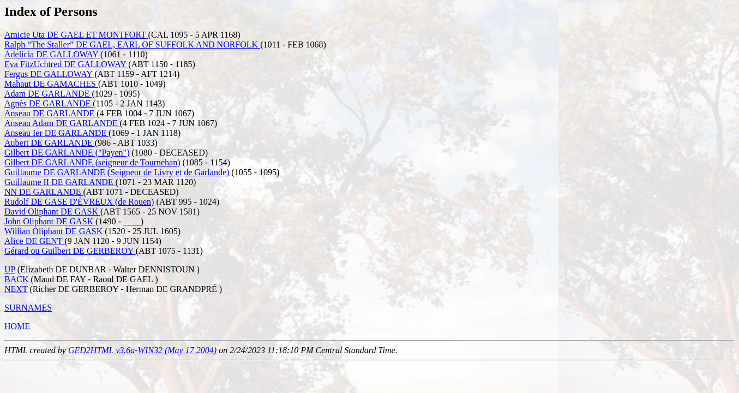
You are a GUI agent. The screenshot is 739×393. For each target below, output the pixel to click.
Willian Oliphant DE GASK (54, 231)
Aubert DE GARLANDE (49, 142)
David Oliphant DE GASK (52, 211)
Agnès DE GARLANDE (48, 103)
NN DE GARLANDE (43, 191)
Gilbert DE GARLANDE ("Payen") (66, 152)
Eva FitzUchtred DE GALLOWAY (66, 64)
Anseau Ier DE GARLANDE (56, 133)
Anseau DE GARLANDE (50, 113)
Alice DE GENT (34, 241)
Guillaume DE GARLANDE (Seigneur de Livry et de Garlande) (116, 172)
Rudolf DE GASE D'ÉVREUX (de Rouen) (79, 201)
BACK (16, 279)
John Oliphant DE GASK (49, 221)
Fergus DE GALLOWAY (49, 74)
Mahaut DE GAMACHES (51, 83)
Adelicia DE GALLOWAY (52, 54)
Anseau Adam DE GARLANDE (62, 123)
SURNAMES (28, 307)
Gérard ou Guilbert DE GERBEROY (70, 250)
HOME (17, 326)
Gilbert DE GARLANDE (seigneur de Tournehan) (92, 162)
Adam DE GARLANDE (48, 93)
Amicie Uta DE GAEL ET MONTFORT (76, 34)
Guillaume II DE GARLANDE (60, 182)
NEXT (15, 289)
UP (9, 269)
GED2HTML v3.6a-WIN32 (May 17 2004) (142, 350)
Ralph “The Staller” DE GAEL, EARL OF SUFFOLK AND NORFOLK (132, 44)
